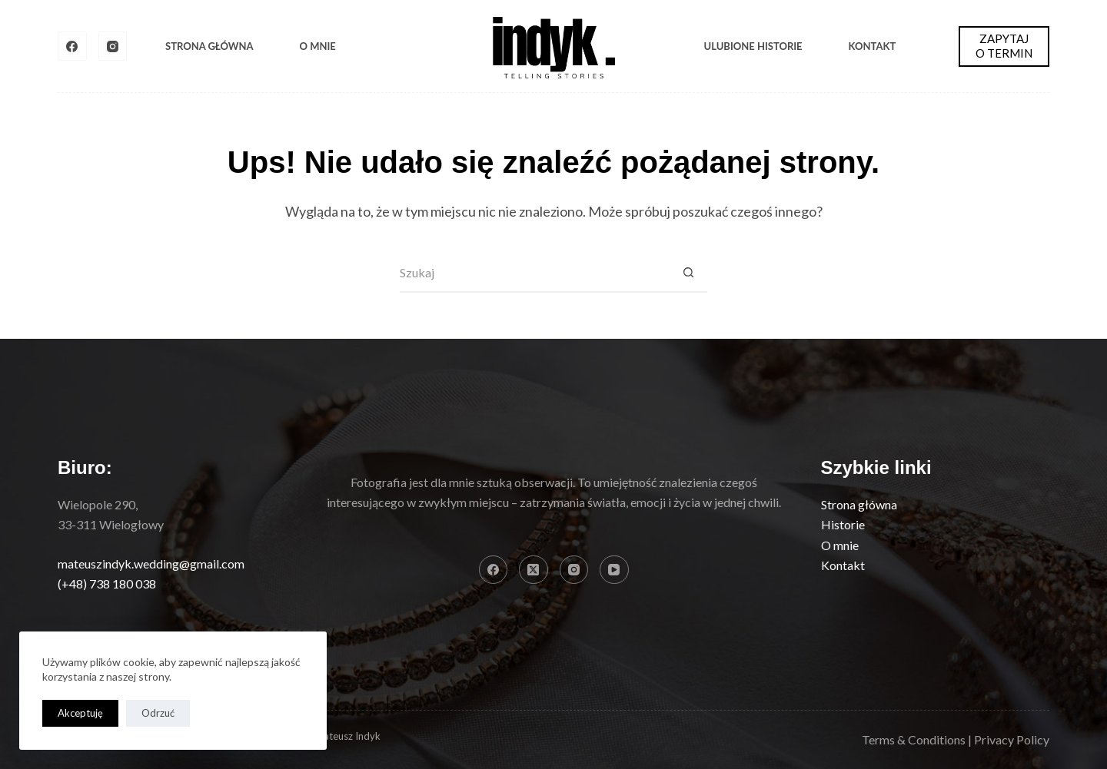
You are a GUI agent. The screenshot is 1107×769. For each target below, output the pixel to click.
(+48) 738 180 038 (107, 583)
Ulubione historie (753, 46)
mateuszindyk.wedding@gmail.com (151, 563)
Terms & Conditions (914, 739)
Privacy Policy (1011, 739)
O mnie (318, 46)
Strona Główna (209, 46)
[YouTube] (614, 570)
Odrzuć (158, 713)
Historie (843, 524)
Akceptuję (80, 713)
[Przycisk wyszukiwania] (688, 273)
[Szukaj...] (534, 273)
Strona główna (859, 504)
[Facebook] (72, 46)
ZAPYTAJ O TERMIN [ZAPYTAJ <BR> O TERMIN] (1004, 46)
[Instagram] (113, 46)
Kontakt (872, 46)
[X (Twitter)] (533, 570)
